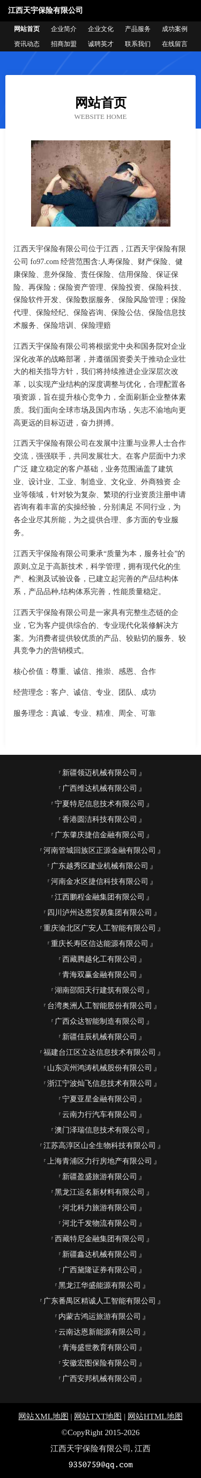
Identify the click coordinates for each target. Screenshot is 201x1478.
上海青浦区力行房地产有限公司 (99, 1161)
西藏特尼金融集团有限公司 (100, 1239)
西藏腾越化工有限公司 (99, 959)
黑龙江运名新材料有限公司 (100, 1192)
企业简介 (64, 29)
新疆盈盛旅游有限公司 (99, 1177)
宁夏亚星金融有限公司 (99, 1099)
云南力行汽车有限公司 (99, 1115)
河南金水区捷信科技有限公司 (99, 881)
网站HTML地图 (155, 1416)
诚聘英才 (101, 44)
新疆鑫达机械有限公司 (99, 1254)
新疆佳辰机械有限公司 (99, 1037)
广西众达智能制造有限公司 (100, 1021)
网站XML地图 (43, 1416)
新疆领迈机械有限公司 (99, 773)
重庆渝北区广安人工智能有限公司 (99, 928)
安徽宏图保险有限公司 (99, 1363)
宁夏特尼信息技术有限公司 (100, 804)
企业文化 (101, 29)
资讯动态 (27, 44)
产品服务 (138, 29)
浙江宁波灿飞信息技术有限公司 (99, 1083)
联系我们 (138, 44)
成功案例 (175, 29)
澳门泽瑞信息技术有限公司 (100, 1130)
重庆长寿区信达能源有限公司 (99, 944)
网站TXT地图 (98, 1416)
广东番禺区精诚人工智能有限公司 (99, 1301)
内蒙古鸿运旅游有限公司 (99, 1316)
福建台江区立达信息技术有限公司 (99, 1052)
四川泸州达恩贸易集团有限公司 (99, 913)
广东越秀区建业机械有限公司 (99, 866)
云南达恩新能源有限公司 (99, 1332)
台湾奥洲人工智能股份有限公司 (99, 1006)
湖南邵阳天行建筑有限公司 (100, 990)
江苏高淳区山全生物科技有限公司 (99, 1146)
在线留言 (175, 44)
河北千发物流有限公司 (99, 1223)
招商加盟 (64, 44)
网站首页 (27, 29)
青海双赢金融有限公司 (99, 975)
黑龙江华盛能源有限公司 (99, 1285)
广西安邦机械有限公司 (99, 1379)
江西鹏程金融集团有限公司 (100, 897)
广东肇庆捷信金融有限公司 (100, 835)
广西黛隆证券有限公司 (99, 1270)
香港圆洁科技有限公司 (99, 819)
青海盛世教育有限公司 (99, 1348)
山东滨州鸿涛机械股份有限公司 (99, 1068)
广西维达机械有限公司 (99, 788)
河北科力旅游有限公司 (99, 1208)
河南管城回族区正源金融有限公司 (99, 850)
